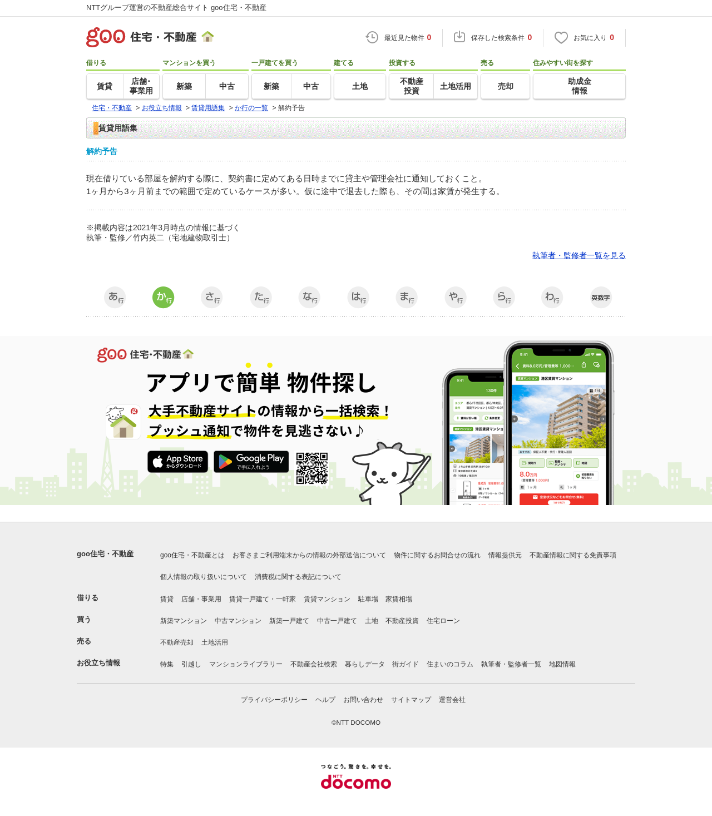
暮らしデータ (365, 664)
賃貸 (167, 599)
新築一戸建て (289, 621)
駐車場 (368, 599)
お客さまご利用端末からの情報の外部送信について (309, 555)
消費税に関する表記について (298, 577)
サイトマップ (411, 700)
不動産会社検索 (313, 664)
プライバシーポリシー (274, 700)
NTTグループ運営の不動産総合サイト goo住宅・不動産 (176, 7)
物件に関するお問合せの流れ (437, 555)
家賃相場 (398, 599)
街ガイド (405, 664)
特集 (167, 664)
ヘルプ (325, 700)
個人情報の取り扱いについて (203, 577)
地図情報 (562, 664)
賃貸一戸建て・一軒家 (262, 599)
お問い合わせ (363, 700)
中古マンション (238, 621)
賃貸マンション (327, 599)
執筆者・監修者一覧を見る (579, 255)
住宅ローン (443, 621)
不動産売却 (177, 642)
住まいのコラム (450, 664)
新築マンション (183, 621)
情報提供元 (505, 555)
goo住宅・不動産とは (192, 555)
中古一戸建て (337, 621)
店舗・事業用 (201, 599)
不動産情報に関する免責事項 (573, 555)
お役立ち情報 (98, 663)
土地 (371, 621)
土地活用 (214, 642)
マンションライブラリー (246, 664)
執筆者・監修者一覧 (511, 664)
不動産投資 (402, 621)
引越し (191, 664)
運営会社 (452, 700)
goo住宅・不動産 (105, 554)
